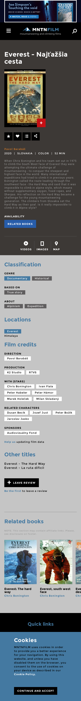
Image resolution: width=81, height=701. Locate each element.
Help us (10, 441)
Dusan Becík (16, 412)
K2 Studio (14, 372)
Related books (20, 223)
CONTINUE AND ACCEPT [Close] (35, 690)
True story (14, 292)
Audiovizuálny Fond (22, 432)
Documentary (17, 278)
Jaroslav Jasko (18, 418)
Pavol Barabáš (14, 149)
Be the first (12, 491)
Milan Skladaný (47, 398)
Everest (12, 331)
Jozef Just (40, 412)
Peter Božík (64, 412)
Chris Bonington (19, 386)
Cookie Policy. (25, 674)
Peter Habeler (17, 392)
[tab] (41, 123)
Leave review (21, 482)
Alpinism (13, 306)
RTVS (33, 372)
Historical (42, 278)
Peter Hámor (44, 392)
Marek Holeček (18, 398)
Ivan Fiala (46, 386)
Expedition (35, 306)
